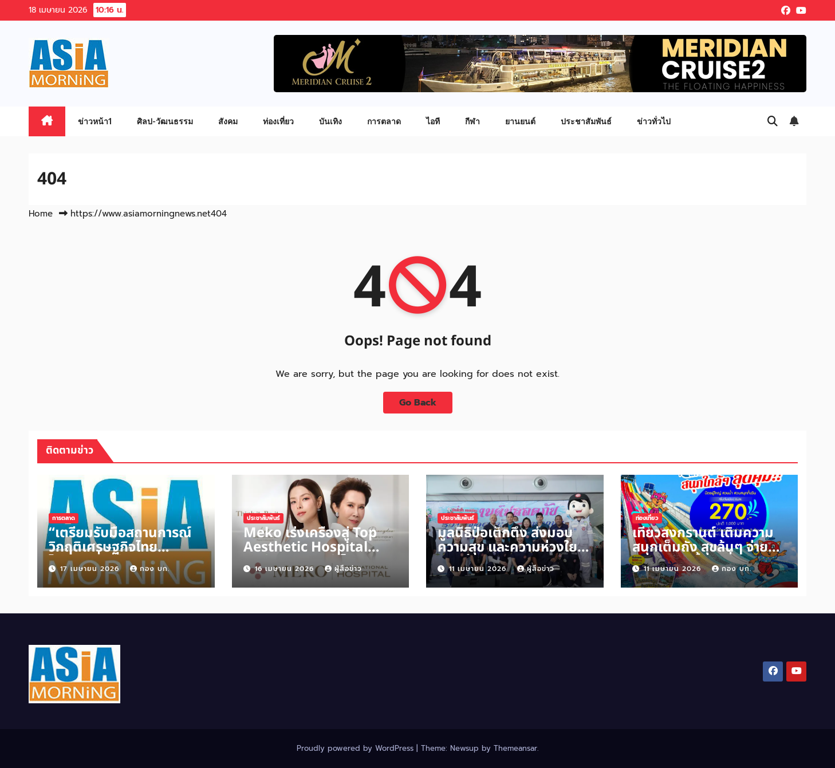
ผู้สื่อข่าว (343, 569)
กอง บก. (150, 569)
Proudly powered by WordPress (356, 748)
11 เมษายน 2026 (479, 569)
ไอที (433, 121)
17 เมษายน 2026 (91, 569)
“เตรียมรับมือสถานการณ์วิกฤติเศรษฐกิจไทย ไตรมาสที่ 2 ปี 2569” (120, 547)
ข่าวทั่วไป (654, 121)
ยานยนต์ (520, 121)
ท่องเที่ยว (278, 121)
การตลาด (384, 121)
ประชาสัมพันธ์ (586, 121)
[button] (772, 121)
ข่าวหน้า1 (95, 121)
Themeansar (515, 748)
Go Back (417, 402)
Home (41, 213)
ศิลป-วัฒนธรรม (165, 121)
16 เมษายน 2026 (286, 569)
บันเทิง (330, 121)
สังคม (228, 121)
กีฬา (472, 121)
